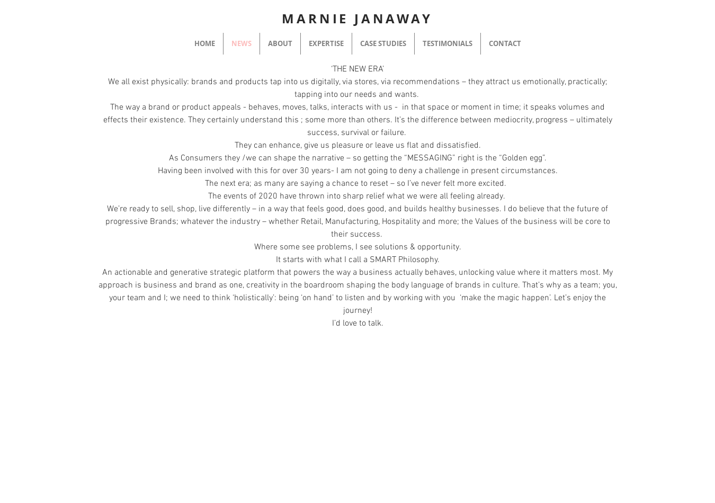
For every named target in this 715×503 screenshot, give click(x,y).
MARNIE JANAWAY (357, 19)
